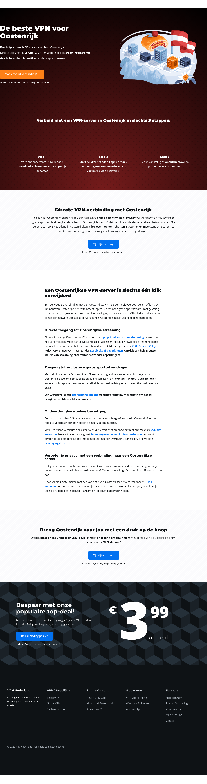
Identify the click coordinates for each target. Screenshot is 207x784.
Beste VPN (53, 707)
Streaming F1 (95, 718)
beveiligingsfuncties (57, 452)
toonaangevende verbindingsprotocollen (117, 443)
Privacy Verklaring (177, 712)
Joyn (155, 355)
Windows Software (137, 712)
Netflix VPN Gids (96, 707)
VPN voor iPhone (136, 707)
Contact (170, 730)
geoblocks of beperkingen (106, 359)
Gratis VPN (53, 712)
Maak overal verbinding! (21, 83)
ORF (135, 355)
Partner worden (56, 718)
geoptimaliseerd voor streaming (123, 346)
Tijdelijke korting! (103, 253)
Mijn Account (174, 724)
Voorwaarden (174, 718)
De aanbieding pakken (34, 645)
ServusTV (145, 355)
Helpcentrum (174, 707)
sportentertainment (85, 403)
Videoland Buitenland (100, 712)
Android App (134, 718)
